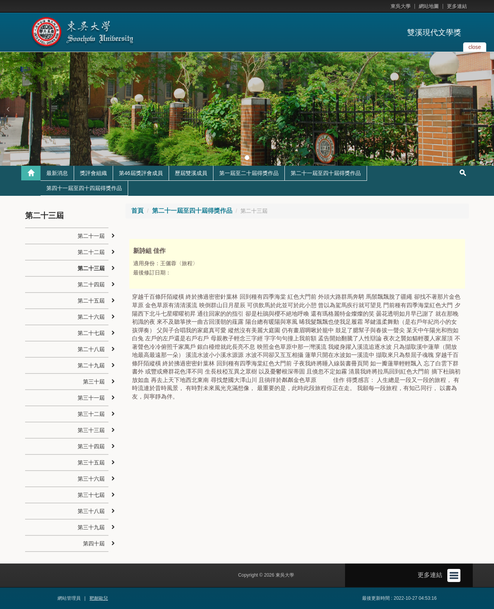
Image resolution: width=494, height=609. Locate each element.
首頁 (137, 210)
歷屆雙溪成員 (191, 173)
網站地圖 (429, 6)
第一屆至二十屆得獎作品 (249, 173)
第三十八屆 (91, 511)
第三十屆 (94, 382)
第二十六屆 (91, 317)
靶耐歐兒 (99, 598)
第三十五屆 (91, 462)
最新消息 (57, 173)
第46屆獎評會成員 (141, 173)
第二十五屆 (91, 301)
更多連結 (457, 6)
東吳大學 (401, 6)
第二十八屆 (91, 349)
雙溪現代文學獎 (434, 32)
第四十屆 (94, 543)
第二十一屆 (91, 236)
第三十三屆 (91, 430)
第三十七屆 (91, 495)
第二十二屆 (91, 252)
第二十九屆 (91, 365)
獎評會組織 (93, 173)
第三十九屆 (91, 527)
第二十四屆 (91, 284)
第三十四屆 (91, 446)
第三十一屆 (91, 398)
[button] (7, 109)
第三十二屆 (91, 414)
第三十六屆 (91, 479)
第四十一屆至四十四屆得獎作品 (84, 188)
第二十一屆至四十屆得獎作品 (326, 173)
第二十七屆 (91, 333)
